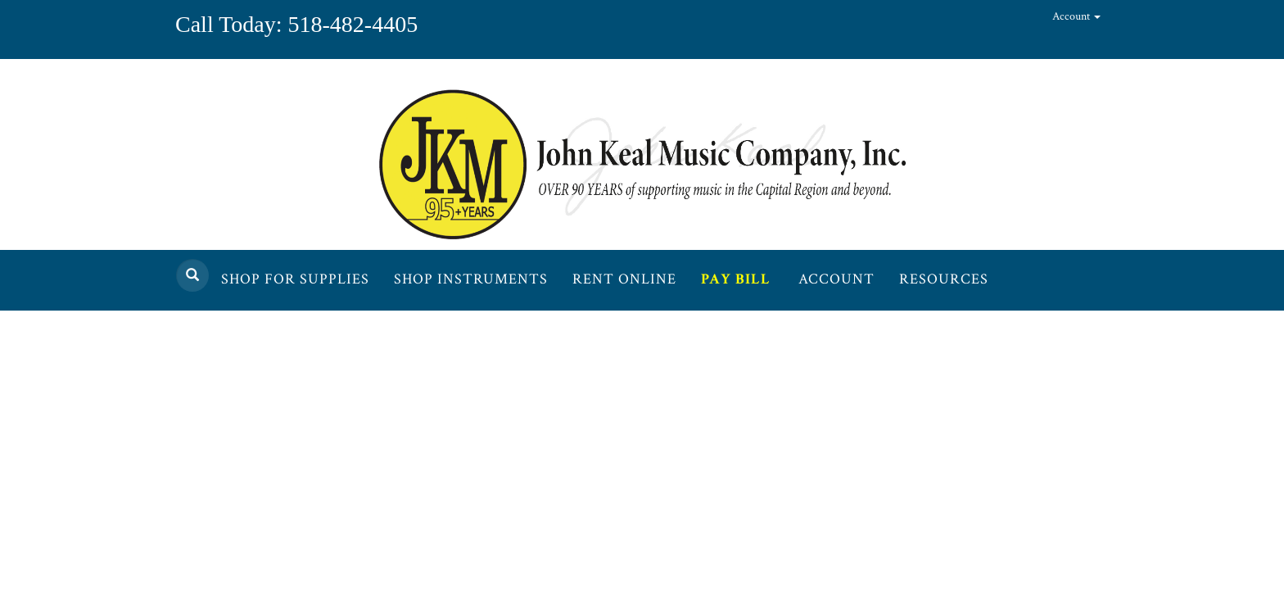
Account (1076, 16)
